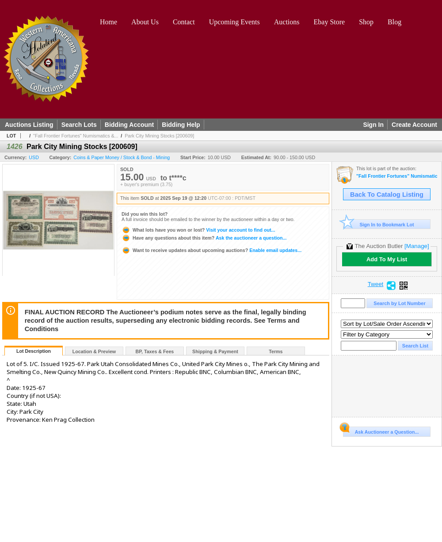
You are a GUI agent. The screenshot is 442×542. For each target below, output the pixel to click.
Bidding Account (129, 124)
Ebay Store (329, 22)
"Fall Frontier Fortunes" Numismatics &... (75, 135)
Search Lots (79, 124)
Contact (184, 22)
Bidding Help (181, 124)
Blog (394, 22)
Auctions (287, 22)
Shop (366, 22)
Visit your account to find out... (198, 230)
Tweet (376, 284)
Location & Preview (94, 351)
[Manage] (417, 246)
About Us (145, 22)
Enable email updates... (211, 250)
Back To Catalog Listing (386, 194)
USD (34, 157)
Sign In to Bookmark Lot (378, 224)
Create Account (414, 124)
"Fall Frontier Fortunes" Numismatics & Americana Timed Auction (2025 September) (396, 176)
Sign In (373, 124)
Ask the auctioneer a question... (204, 237)
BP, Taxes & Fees (155, 351)
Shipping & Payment (215, 351)
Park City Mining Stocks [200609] (159, 135)
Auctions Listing (29, 124)
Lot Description (33, 351)
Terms (275, 351)
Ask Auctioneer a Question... (381, 431)
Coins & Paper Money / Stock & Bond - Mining (121, 157)
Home (108, 22)
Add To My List (386, 259)
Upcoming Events (234, 22)
